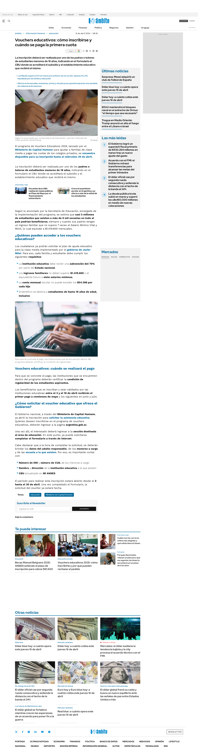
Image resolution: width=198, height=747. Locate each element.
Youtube (42, 732)
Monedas (105, 257)
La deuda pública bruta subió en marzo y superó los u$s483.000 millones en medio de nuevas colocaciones (123, 199)
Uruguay (145, 27)
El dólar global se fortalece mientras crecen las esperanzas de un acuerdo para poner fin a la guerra (34, 714)
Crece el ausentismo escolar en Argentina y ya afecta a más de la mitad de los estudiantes (84, 192)
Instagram (29, 732)
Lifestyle (174, 741)
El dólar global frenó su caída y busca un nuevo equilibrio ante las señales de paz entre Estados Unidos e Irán (119, 694)
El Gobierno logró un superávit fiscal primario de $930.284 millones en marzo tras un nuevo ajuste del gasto (123, 149)
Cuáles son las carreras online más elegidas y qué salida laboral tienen (128, 541)
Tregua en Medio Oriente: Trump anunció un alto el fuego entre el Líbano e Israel (120, 123)
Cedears (135, 257)
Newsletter (192, 27)
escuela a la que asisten (41, 452)
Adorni (51, 15)
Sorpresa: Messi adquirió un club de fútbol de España (118, 78)
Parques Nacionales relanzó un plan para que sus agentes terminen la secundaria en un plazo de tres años (128, 560)
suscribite (183, 21)
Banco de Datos (108, 741)
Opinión (129, 27)
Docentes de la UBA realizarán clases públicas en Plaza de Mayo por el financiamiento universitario (41, 193)
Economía (66, 27)
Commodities (124, 257)
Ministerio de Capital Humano (34, 149)
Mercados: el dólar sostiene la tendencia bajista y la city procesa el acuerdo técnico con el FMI (120, 651)
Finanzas (83, 27)
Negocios (113, 27)
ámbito (18, 33)
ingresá (192, 21)
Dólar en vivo (23, 15)
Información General (35, 33)
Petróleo (103, 15)
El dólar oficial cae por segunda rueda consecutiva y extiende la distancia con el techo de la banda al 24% (123, 183)
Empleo (82, 15)
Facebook (22, 732)
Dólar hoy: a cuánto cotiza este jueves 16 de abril (120, 98)
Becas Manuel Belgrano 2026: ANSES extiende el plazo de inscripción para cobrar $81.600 (34, 566)
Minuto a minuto (109, 642)
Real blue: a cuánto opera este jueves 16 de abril (75, 713)
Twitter (16, 732)
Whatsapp (49, 732)
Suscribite (84, 509)
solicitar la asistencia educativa (69, 417)
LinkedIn (35, 732)
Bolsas (114, 257)
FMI (60, 15)
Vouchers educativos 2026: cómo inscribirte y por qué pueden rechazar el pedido (78, 566)
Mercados (128, 741)
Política (98, 27)
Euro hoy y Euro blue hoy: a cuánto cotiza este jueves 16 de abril (76, 693)
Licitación (70, 15)
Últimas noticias (39, 741)
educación (53, 33)
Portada (20, 741)
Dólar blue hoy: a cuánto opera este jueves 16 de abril (120, 88)
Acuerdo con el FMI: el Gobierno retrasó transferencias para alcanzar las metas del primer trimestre (121, 166)
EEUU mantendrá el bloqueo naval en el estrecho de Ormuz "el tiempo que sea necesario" (120, 110)
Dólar (51, 27)
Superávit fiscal (38, 15)
